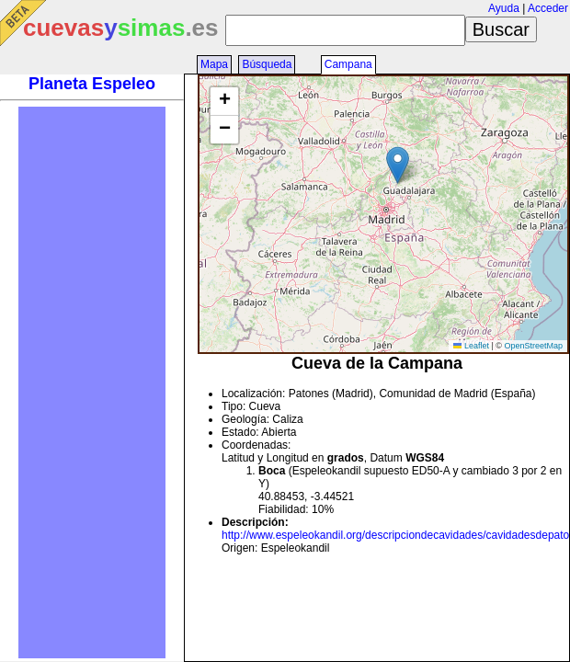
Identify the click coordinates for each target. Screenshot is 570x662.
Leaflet (471, 345)
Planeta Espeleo (91, 83)
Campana (348, 64)
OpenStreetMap (533, 345)
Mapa (214, 64)
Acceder (548, 8)
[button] (397, 165)
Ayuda (503, 8)
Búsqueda (266, 64)
